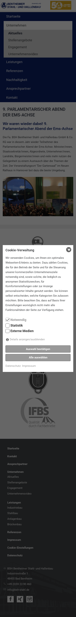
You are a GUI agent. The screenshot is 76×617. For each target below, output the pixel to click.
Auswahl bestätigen (38, 349)
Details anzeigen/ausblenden (27, 339)
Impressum (29, 366)
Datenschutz (13, 366)
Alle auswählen (38, 357)
